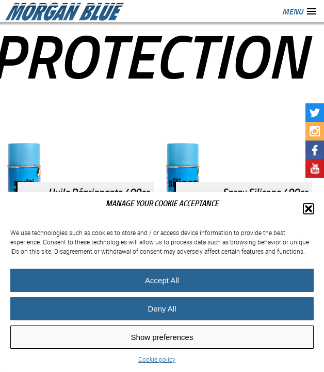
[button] (308, 209)
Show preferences (162, 337)
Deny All (162, 308)
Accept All (162, 280)
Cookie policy (156, 359)
